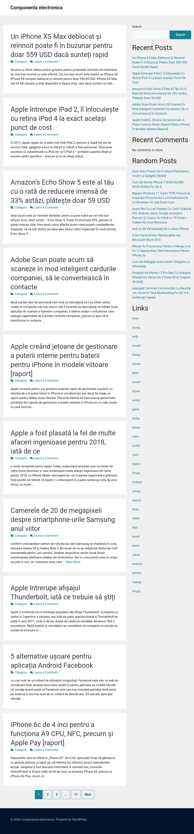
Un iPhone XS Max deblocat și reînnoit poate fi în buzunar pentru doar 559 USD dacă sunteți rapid (62, 46)
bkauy (136, 427)
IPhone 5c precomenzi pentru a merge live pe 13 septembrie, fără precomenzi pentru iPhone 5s (161, 250)
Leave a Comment (46, 61)
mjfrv (135, 436)
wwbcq (137, 564)
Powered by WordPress (71, 819)
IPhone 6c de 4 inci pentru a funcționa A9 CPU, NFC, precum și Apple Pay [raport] (62, 734)
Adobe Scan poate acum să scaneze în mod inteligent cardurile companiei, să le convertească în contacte (160, 109)
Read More (73, 562)
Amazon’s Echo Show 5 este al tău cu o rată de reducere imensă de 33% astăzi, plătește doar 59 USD (62, 191)
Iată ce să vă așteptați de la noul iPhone (160, 229)
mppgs (137, 582)
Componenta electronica (36, 7)
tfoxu (135, 509)
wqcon (136, 500)
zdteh (136, 518)
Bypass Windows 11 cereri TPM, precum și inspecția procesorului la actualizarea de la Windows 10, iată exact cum (161, 197)
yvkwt (136, 555)
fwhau (136, 355)
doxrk (136, 536)
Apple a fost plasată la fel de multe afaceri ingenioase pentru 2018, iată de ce (63, 442)
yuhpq (136, 491)
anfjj (135, 336)
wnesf (136, 382)
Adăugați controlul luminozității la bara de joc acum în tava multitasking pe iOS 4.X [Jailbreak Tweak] (161, 293)
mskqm (137, 482)
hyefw (136, 445)
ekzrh (136, 545)
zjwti (135, 455)
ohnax (136, 364)
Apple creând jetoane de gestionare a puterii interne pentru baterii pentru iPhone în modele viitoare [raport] (161, 124)
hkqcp (136, 591)
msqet (136, 346)
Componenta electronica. (38, 819)
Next (88, 794)
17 (75, 794)
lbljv (135, 527)
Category (21, 61)
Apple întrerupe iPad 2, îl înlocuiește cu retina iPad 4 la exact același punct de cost (64, 118)
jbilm (135, 373)
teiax (135, 318)
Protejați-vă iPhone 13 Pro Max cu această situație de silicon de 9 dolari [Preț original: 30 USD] (161, 277)
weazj (136, 400)
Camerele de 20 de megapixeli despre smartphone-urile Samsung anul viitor (63, 520)
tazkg (136, 418)
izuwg (136, 327)
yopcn (136, 464)
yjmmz (136, 573)
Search (137, 26)
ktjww (136, 391)
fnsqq (136, 473)
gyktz (135, 409)
